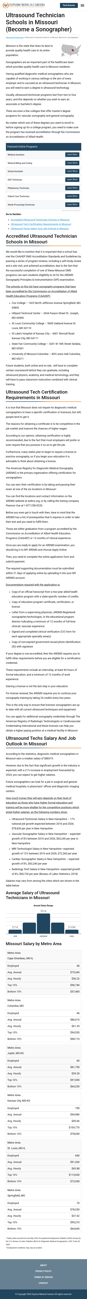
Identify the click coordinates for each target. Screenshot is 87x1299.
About (43, 1265)
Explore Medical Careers (43, 1294)
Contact (43, 1283)
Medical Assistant (16, 155)
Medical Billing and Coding (20, 163)
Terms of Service (43, 1277)
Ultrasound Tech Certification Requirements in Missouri (41, 224)
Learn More (72, 154)
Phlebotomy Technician (18, 188)
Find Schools (69, 5)
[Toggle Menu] (82, 5)
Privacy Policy (43, 1271)
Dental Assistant (15, 171)
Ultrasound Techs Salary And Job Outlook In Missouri (40, 228)
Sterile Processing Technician (21, 205)
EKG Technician (15, 180)
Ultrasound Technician (14, 37)
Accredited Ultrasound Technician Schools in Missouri (40, 219)
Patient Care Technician (19, 196)
